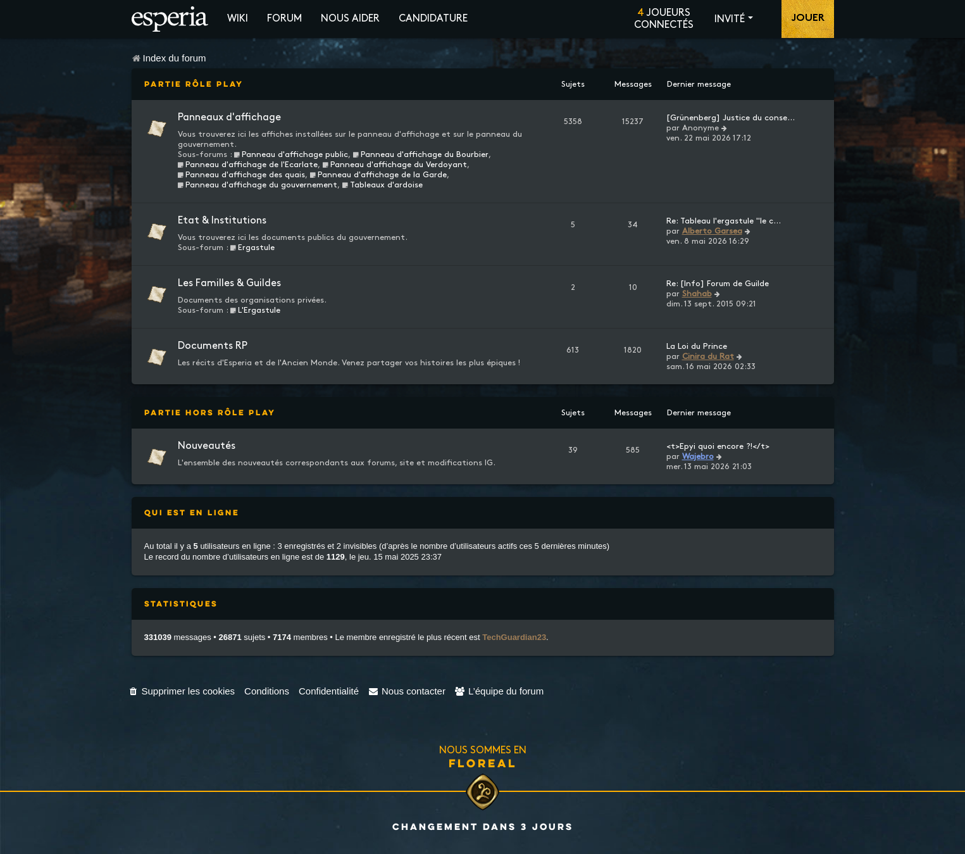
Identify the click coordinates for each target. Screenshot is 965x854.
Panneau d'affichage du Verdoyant (394, 164)
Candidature (433, 18)
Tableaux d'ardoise (382, 185)
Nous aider (350, 18)
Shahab (697, 294)
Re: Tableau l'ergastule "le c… (723, 221)
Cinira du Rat (708, 356)
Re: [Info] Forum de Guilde (717, 283)
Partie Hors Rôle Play (210, 412)
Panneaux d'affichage (229, 117)
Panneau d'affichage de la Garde (378, 175)
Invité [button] (729, 19)
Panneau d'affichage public (291, 154)
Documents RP (212, 346)
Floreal (483, 762)
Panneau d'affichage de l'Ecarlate (248, 164)
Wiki (237, 18)
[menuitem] (181, 691)
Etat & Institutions (222, 220)
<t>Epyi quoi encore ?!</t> (717, 446)
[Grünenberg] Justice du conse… (730, 118)
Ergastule (252, 247)
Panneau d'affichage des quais (242, 175)
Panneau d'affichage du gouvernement (258, 185)
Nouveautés (206, 446)
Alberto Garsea (712, 231)
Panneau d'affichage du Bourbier (420, 154)
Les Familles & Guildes (229, 283)
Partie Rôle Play (194, 83)
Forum (284, 18)
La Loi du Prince (696, 346)
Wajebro (698, 456)
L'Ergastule (255, 310)
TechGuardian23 (514, 637)
